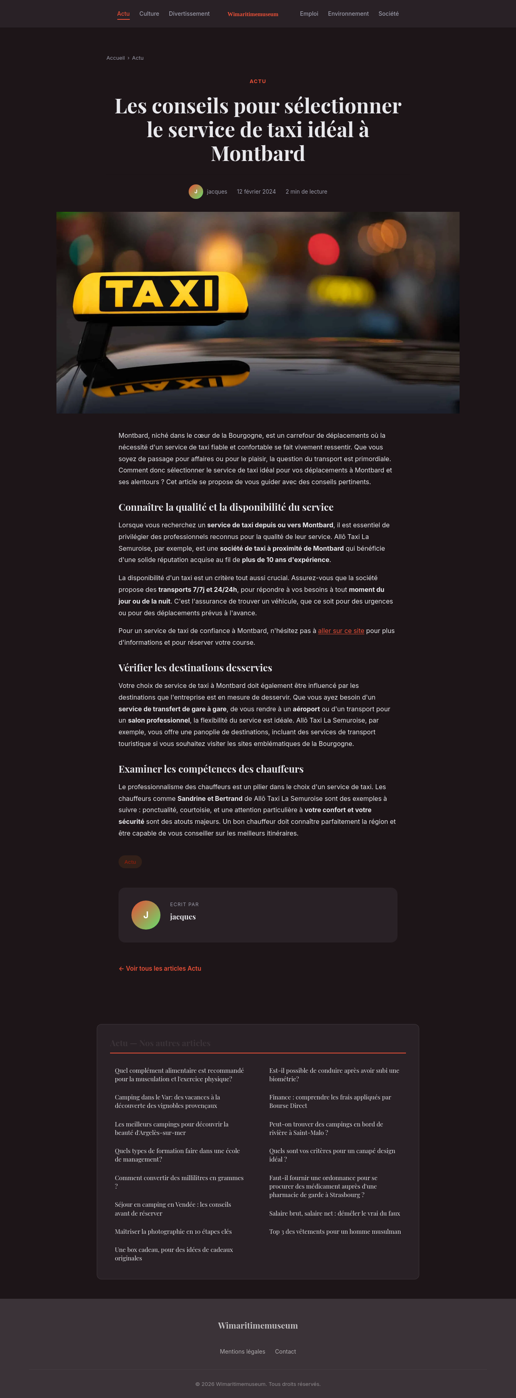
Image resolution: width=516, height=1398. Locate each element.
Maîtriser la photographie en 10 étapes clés (173, 1231)
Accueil (115, 57)
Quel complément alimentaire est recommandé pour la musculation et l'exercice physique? (179, 1074)
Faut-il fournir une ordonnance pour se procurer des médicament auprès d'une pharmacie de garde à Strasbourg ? (323, 1186)
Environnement (348, 13)
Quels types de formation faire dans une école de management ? (177, 1155)
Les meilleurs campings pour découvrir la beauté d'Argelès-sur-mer (172, 1128)
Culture (149, 13)
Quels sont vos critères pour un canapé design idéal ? (332, 1155)
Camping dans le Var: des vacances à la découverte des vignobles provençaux (167, 1101)
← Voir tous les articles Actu (160, 968)
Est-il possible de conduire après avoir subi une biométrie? (334, 1074)
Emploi (309, 13)
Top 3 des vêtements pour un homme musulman (335, 1231)
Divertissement (189, 13)
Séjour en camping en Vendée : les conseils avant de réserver (173, 1208)
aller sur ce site (341, 631)
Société (389, 13)
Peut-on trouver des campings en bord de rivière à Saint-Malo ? (326, 1128)
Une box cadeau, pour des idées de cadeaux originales (174, 1253)
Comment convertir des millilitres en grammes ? (179, 1182)
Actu (123, 13)
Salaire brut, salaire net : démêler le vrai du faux (334, 1213)
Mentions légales (243, 1351)
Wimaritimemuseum (258, 1325)
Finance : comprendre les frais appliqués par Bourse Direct (330, 1101)
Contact (285, 1351)
